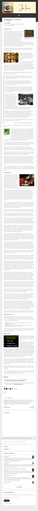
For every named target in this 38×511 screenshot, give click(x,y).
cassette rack (6, 400)
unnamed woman (19, 403)
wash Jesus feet (25, 403)
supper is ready (12, 403)
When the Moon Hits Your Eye (8, 475)
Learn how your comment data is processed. (24, 438)
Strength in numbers (7, 407)
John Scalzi (6, 476)
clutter (21, 400)
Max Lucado (6, 403)
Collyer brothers (26, 400)
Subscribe (6, 500)
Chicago (17, 400)
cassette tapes (12, 400)
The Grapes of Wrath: (7, 462)
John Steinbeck (6, 463)
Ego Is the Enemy (6, 456)
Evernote (32, 400)
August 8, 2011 (8, 20)
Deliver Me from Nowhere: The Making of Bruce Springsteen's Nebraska (15, 469)
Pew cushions (32, 407)
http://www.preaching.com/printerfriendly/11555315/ (15, 380)
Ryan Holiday (6, 457)
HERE (13, 25)
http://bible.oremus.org (18, 384)
